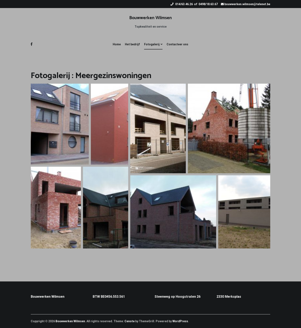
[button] (60, 124)
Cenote (129, 321)
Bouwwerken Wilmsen (150, 17)
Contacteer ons (177, 44)
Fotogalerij (152, 44)
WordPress (180, 321)
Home (117, 44)
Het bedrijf (132, 44)
